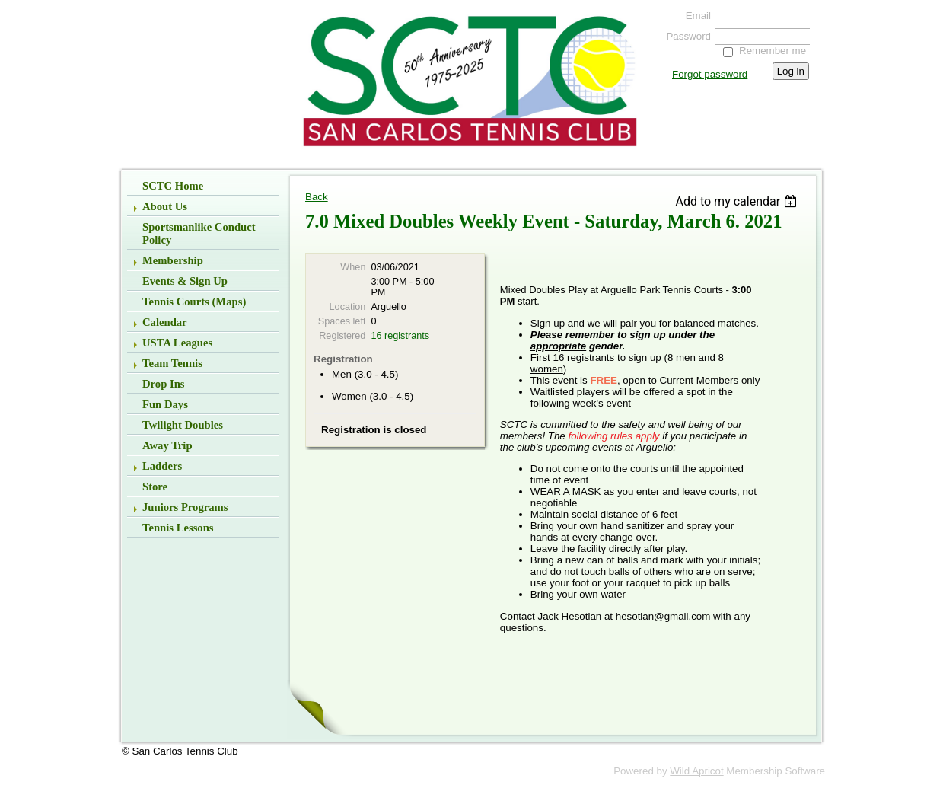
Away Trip (167, 445)
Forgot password (709, 74)
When (352, 267)
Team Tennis (172, 363)
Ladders (162, 466)
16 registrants (400, 335)
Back (316, 197)
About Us (164, 206)
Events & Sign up (185, 281)
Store (154, 486)
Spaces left (342, 321)
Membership (172, 260)
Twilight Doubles (182, 425)
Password (685, 36)
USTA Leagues (177, 343)
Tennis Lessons (178, 528)
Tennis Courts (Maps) (194, 301)
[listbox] (738, 201)
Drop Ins (163, 384)
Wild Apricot (696, 771)
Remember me (772, 50)
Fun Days (165, 404)
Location (348, 307)
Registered (342, 335)
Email (695, 15)
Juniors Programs (185, 507)
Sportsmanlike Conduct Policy (199, 233)
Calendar (164, 322)
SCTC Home (172, 186)
